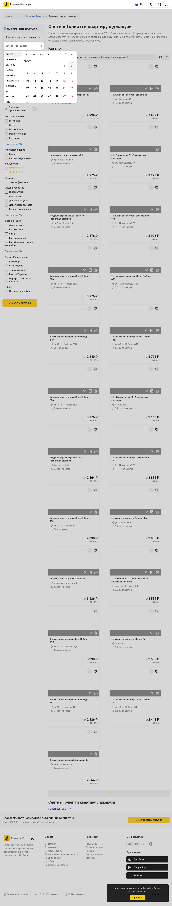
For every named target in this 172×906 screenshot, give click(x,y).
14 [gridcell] (56, 80)
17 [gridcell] (27, 88)
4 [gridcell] (34, 73)
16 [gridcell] (71, 80)
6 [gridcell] (49, 73)
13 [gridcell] (49, 80)
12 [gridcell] (42, 80)
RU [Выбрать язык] (139, 4)
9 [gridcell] (71, 73)
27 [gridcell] (49, 95)
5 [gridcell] (42, 73)
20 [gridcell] (49, 88)
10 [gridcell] (27, 80)
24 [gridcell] (27, 95)
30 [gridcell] (71, 95)
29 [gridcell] (64, 95)
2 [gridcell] (71, 66)
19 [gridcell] (42, 88)
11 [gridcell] (34, 80)
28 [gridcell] (56, 95)
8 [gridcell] (64, 73)
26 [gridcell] (42, 95)
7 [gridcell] (57, 73)
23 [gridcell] (71, 88)
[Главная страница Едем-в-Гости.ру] (17, 4)
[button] (152, 4)
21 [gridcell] (56, 88)
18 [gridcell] (34, 88)
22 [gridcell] (64, 88)
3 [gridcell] (27, 73)
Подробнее (140, 891)
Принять (137, 897)
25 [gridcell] (34, 95)
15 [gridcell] (64, 80)
